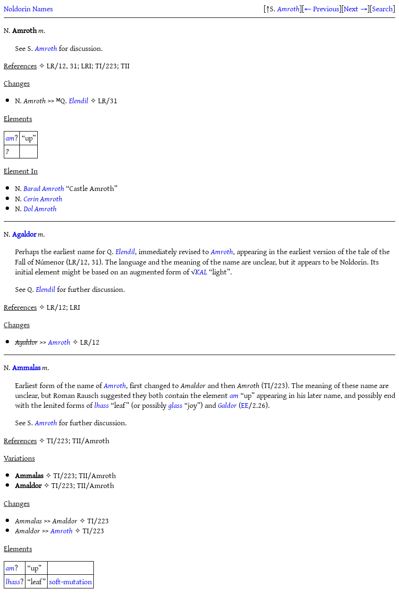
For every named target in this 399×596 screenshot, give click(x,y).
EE (245, 405)
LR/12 (90, 341)
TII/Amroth (97, 475)
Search (382, 8)
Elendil (78, 100)
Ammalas (26, 367)
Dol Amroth (40, 208)
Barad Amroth (44, 188)
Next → (355, 8)
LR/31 (107, 100)
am (10, 137)
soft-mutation (70, 581)
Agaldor (24, 233)
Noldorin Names (28, 8)
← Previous (321, 8)
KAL (201, 271)
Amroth (288, 8)
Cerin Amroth (43, 198)
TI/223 (64, 475)
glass (175, 405)
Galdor (227, 405)
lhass (101, 405)
